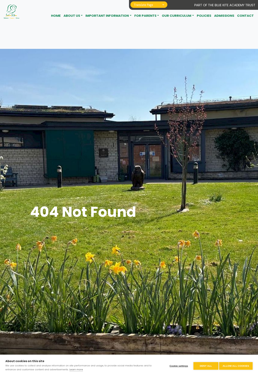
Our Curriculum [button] (176, 15)
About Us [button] (72, 15)
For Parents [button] (145, 15)
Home (56, 15)
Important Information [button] (107, 15)
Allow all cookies (236, 365)
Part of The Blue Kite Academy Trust (224, 5)
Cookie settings (177, 365)
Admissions (224, 15)
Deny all (205, 365)
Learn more (76, 369)
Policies (204, 15)
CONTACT (245, 15)
